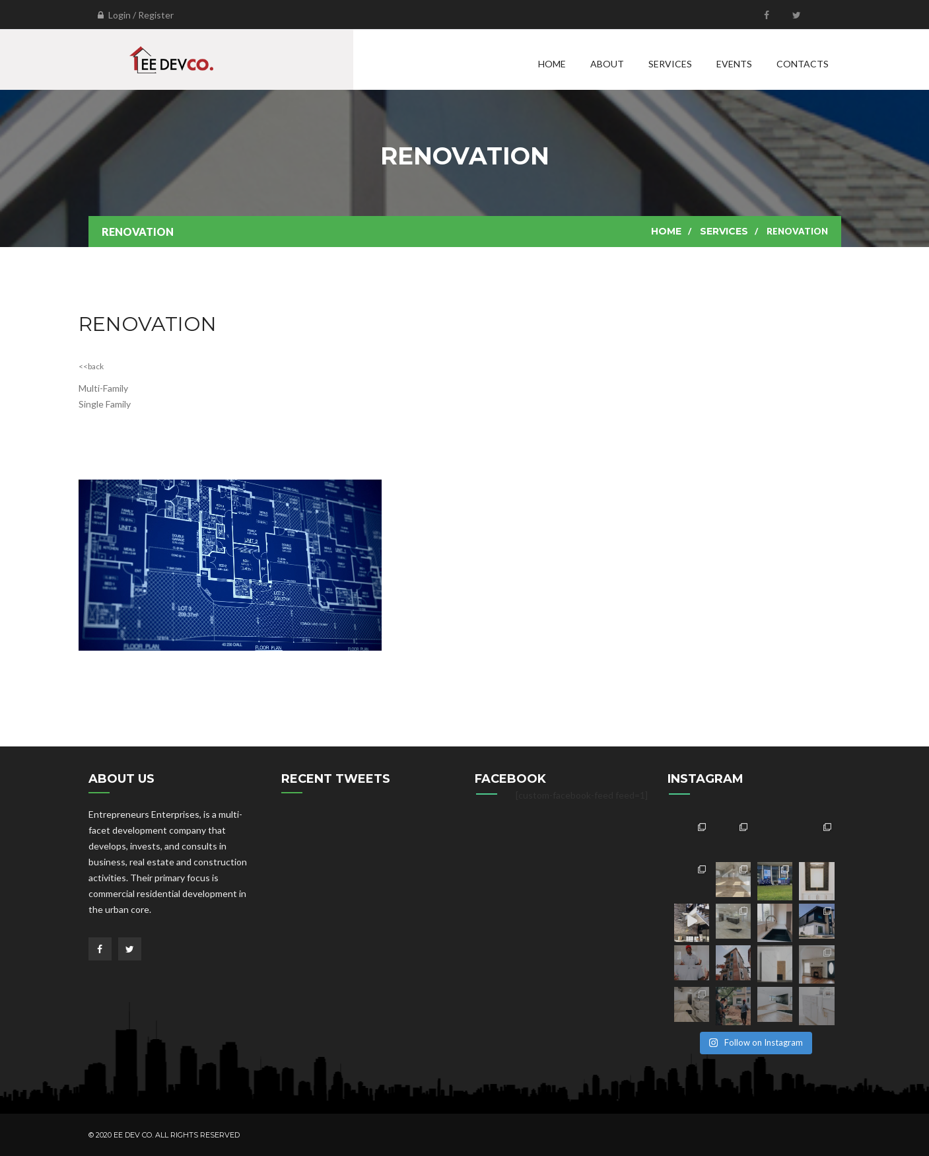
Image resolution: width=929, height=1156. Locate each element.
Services (670, 63)
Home (552, 63)
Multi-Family (103, 388)
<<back (91, 366)
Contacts (802, 63)
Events (734, 63)
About (607, 63)
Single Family (105, 404)
